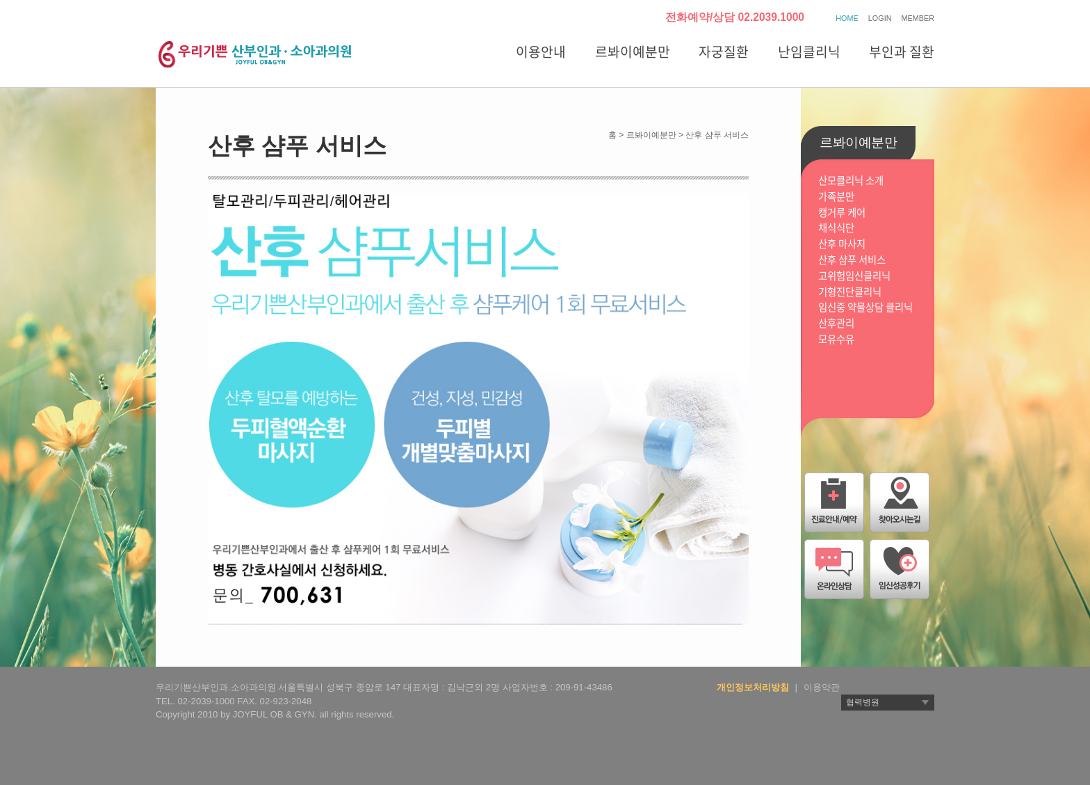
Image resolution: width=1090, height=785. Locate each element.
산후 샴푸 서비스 (852, 260)
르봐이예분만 (632, 51)
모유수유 (836, 339)
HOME (847, 18)
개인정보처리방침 (753, 687)
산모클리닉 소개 (851, 180)
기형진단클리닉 (849, 292)
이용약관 (822, 687)
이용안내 (541, 51)
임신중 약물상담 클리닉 (865, 307)
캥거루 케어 (841, 212)
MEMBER (918, 18)
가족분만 (836, 196)
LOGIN (880, 18)
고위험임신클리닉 (854, 276)
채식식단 (836, 228)
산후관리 (836, 323)
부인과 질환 (901, 51)
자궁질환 (724, 51)
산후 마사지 (841, 244)
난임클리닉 (809, 51)
